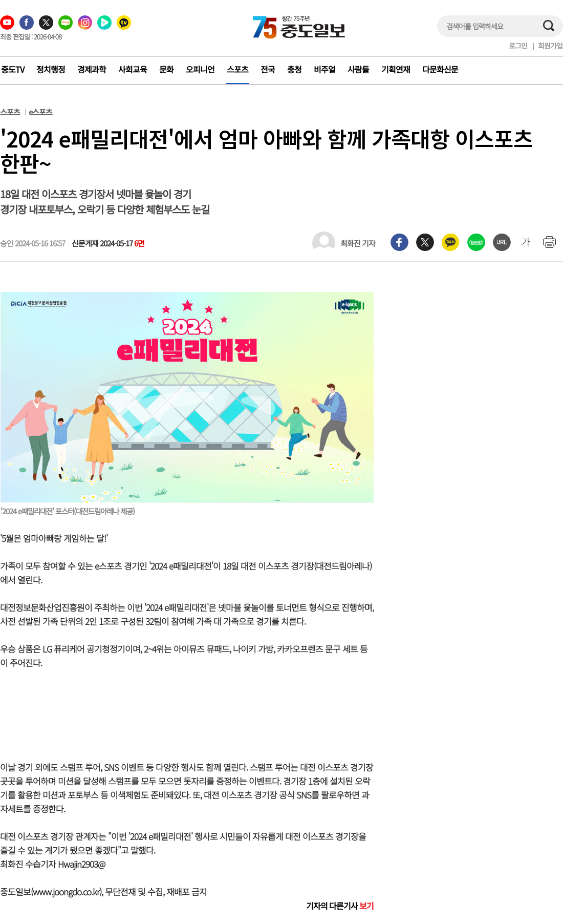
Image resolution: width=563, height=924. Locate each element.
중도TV (12, 69)
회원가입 (550, 45)
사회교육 (132, 69)
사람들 (358, 69)
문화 (166, 69)
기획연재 (395, 69)
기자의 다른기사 (340, 905)
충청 (294, 69)
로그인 (518, 45)
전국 (268, 69)
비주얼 (324, 69)
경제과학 (91, 69)
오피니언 (200, 69)
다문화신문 (440, 69)
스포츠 (237, 69)
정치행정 (50, 69)
